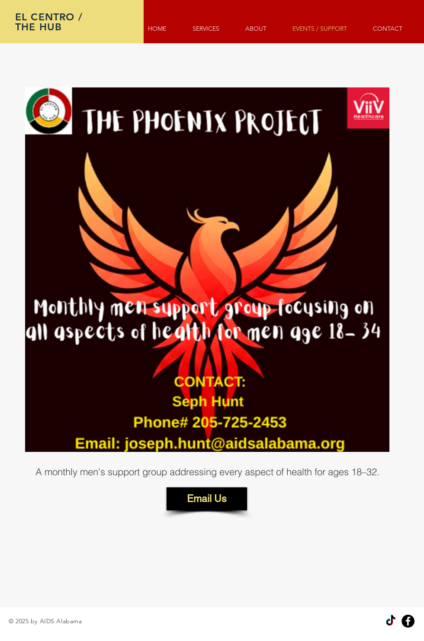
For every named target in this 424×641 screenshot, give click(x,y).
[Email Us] (207, 498)
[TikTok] (390, 621)
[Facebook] (408, 621)
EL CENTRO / (50, 17)
